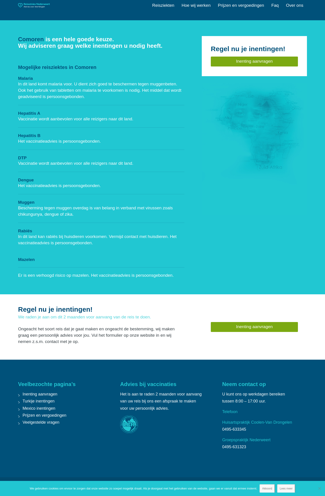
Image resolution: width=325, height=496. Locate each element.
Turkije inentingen (38, 401)
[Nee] (319, 488)
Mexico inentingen (39, 408)
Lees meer (286, 488)
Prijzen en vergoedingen (44, 415)
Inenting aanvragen (40, 394)
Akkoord (267, 488)
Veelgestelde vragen (41, 422)
